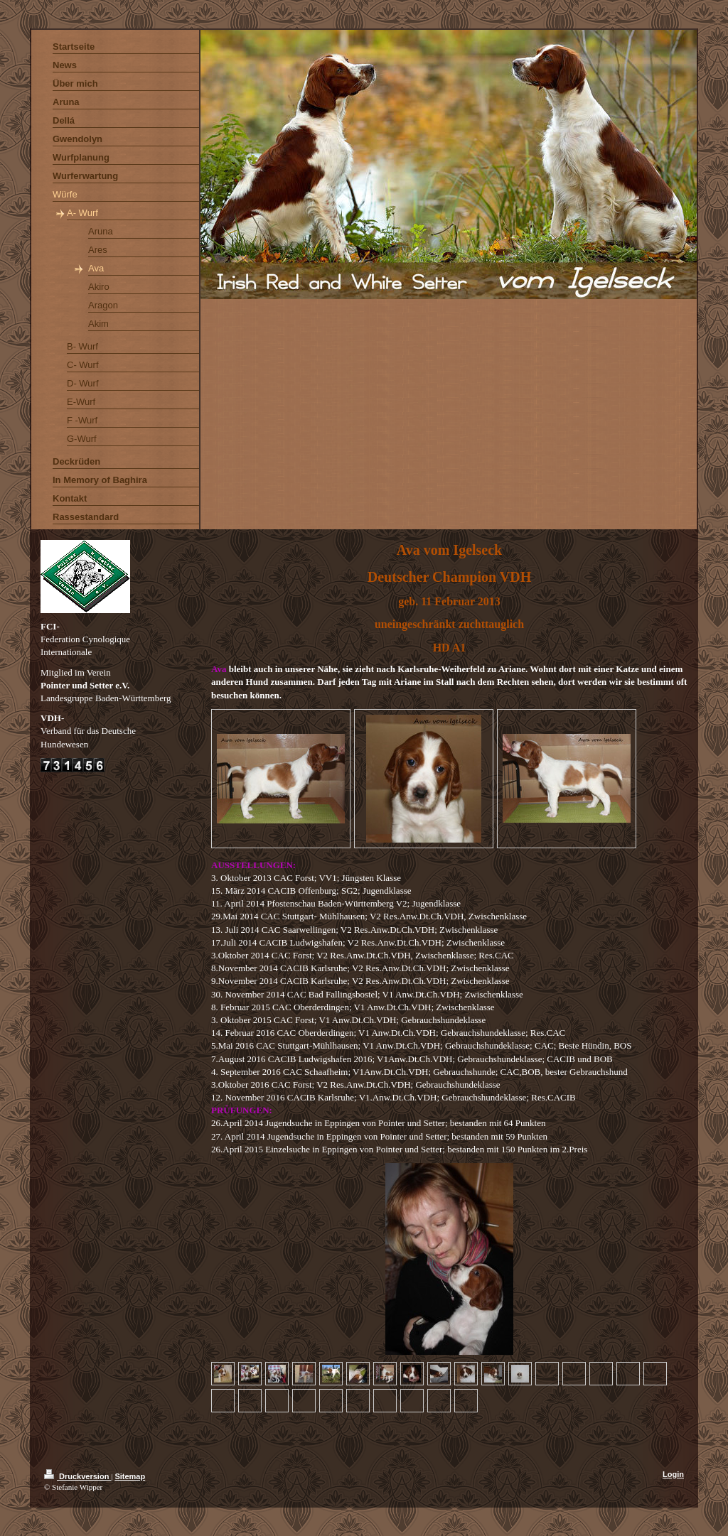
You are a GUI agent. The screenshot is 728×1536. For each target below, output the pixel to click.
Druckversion (77, 1476)
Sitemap (129, 1476)
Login (673, 1474)
